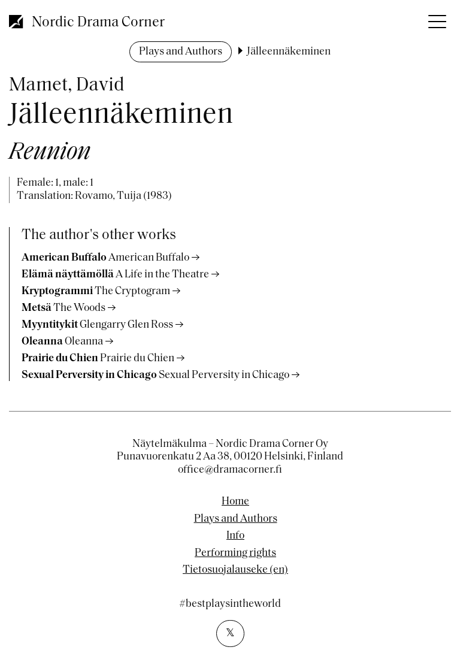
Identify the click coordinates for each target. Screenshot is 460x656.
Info (235, 536)
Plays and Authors (180, 52)
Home (235, 502)
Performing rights (235, 553)
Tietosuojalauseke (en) (235, 570)
